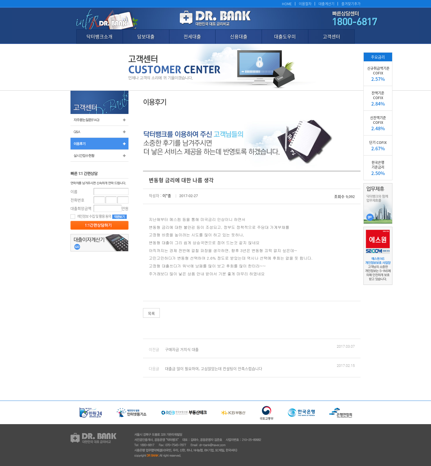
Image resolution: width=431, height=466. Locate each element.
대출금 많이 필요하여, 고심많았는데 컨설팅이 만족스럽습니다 (213, 368)
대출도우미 (285, 36)
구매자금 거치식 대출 (182, 349)
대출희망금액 (80, 208)
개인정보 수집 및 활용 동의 (90, 216)
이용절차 (305, 3)
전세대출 (192, 36)
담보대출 (146, 36)
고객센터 (331, 36)
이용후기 (99, 143)
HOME (287, 3)
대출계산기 (326, 3)
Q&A (99, 132)
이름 (73, 191)
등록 (99, 225)
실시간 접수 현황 (99, 155)
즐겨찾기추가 (351, 3)
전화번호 (77, 200)
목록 (151, 313)
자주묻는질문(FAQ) (99, 120)
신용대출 (238, 36)
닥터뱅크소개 (99, 36)
